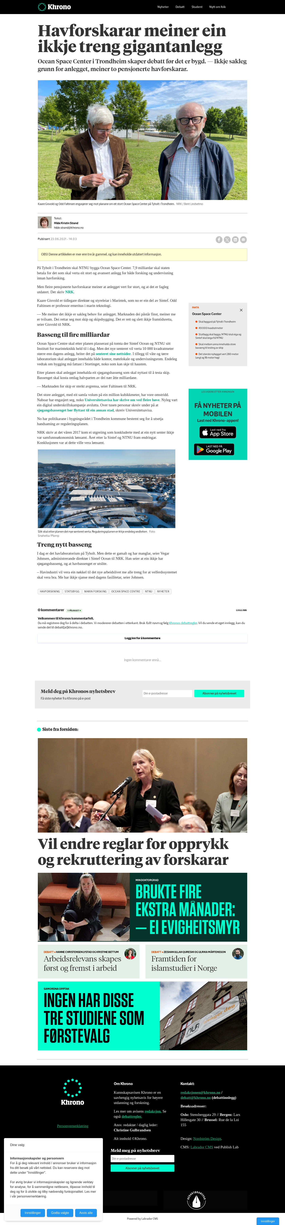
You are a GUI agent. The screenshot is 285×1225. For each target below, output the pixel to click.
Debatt (180, 9)
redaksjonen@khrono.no (200, 1092)
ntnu (148, 591)
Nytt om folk (217, 9)
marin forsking (95, 591)
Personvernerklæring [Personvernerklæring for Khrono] (72, 1126)
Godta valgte (60, 1213)
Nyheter (163, 9)
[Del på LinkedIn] (235, 239)
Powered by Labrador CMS (142, 1218)
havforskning (50, 591)
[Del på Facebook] (219, 239)
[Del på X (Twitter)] (227, 239)
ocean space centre (125, 591)
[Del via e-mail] (243, 239)
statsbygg (72, 591)
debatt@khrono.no (195, 1098)
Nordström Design (207, 1138)
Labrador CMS (201, 1147)
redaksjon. (153, 1111)
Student (197, 9)
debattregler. (132, 1116)
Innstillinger (268, 1221)
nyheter (163, 591)
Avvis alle (86, 1213)
